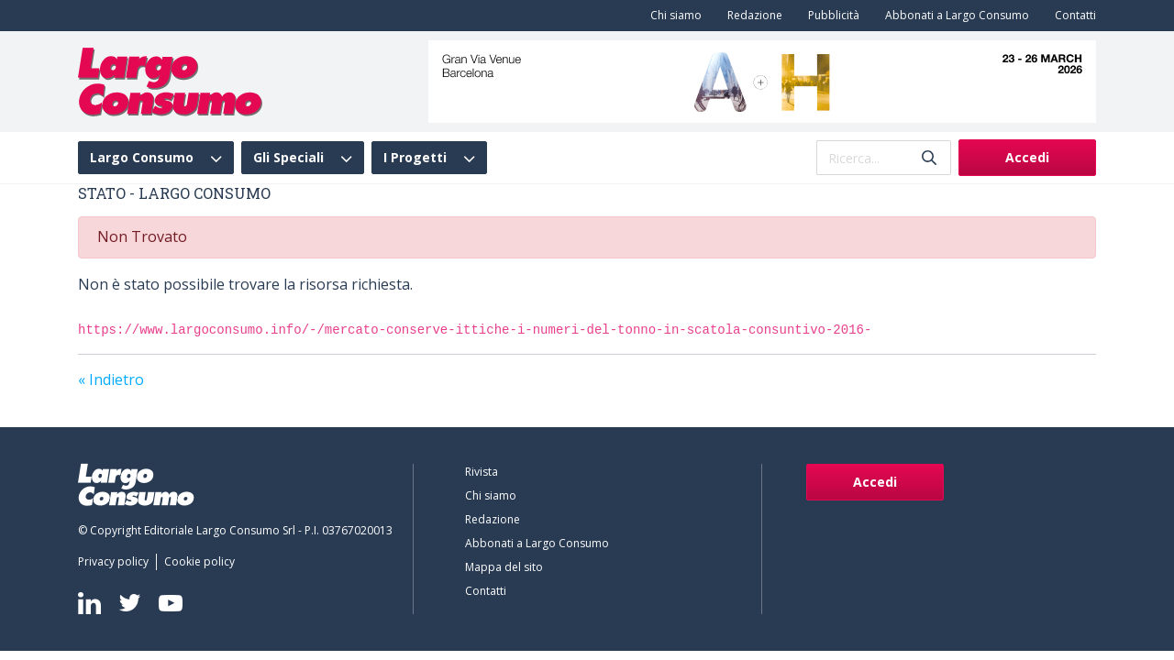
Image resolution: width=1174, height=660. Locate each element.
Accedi (1027, 157)
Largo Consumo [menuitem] (142, 157)
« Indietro (111, 379)
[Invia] (929, 158)
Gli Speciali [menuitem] (288, 157)
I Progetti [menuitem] (415, 157)
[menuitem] (672, 15)
